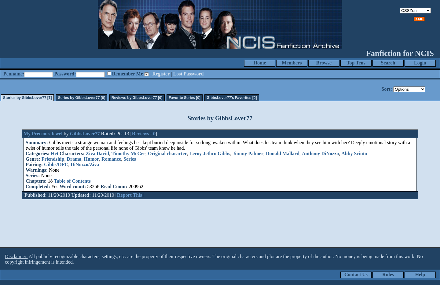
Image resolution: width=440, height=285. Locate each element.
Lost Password (188, 73)
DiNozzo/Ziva (85, 164)
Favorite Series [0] (184, 98)
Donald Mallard (282, 153)
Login (420, 62)
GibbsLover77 (85, 133)
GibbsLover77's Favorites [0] (232, 98)
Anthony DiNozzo (320, 153)
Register (161, 73)
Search (388, 62)
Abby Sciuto (354, 153)
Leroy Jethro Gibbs (209, 153)
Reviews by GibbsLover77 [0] (137, 98)
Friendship (53, 159)
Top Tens (355, 62)
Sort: (386, 89)
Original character (167, 153)
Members (292, 62)
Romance (111, 159)
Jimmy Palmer (248, 153)
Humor (91, 159)
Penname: (13, 73)
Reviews (140, 133)
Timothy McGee (128, 153)
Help (420, 274)
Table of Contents (72, 181)
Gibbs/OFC (56, 164)
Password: (65, 73)
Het (54, 153)
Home (260, 62)
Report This (129, 195)
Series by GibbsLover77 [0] (81, 98)
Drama (74, 159)
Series (129, 159)
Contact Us (356, 274)
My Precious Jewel (43, 133)
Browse (324, 62)
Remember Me (127, 73)
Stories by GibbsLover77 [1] (27, 98)
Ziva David (97, 153)
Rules (388, 274)
